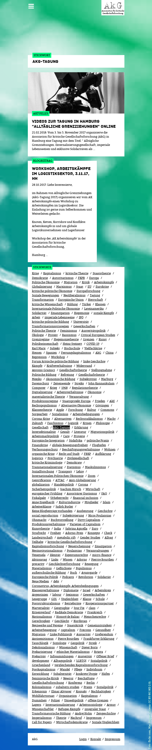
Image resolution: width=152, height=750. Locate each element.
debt (56, 581)
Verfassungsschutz (45, 449)
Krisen (87, 423)
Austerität (85, 656)
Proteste (79, 436)
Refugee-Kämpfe (69, 709)
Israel (86, 590)
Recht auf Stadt (69, 454)
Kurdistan (80, 621)
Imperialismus (42, 718)
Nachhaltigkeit (101, 691)
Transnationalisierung (47, 467)
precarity (38, 564)
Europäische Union (71, 300)
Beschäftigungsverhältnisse (81, 449)
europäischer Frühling (47, 493)
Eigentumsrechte (76, 555)
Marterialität (41, 608)
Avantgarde (89, 573)
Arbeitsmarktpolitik (45, 436)
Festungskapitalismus (76, 353)
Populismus (84, 568)
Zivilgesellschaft (78, 458)
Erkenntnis (39, 691)
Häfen (106, 674)
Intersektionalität (44, 432)
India (57, 529)
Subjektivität (88, 379)
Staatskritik (75, 625)
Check (108, 533)
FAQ (104, 493)
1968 (64, 388)
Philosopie (103, 423)
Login (83, 739)
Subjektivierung (73, 515)
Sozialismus (60, 414)
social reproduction (45, 515)
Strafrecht (39, 533)
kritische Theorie (77, 273)
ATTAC (60, 480)
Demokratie (40, 278)
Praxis (88, 687)
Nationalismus (42, 617)
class (92, 608)
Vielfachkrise (93, 348)
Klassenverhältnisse (45, 590)
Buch (73, 573)
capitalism (68, 630)
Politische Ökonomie (46, 282)
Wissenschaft (68, 647)
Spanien (51, 353)
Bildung (72, 304)
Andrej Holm (83, 713)
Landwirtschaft (42, 537)
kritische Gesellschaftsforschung (70, 542)
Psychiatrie (55, 458)
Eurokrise (102, 287)
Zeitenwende (61, 383)
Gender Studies (90, 537)
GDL (54, 599)
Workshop (58, 357)
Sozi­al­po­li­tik (105, 687)
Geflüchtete (64, 568)
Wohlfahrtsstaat (43, 696)
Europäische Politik (45, 577)
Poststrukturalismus (46, 603)
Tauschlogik (40, 643)
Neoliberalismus (74, 295)
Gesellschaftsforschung (48, 683)
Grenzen (88, 339)
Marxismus (64, 287)
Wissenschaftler (43, 709)
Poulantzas (74, 551)
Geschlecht (61, 621)
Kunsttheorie (41, 529)
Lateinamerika (94, 309)
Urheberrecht (59, 498)
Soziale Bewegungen (45, 295)
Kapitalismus (52, 273)
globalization (41, 484)
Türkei (86, 304)
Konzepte (94, 533)
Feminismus (68, 331)
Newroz (68, 678)
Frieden (100, 401)
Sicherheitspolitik (44, 489)
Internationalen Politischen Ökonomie (57, 476)
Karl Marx (39, 348)
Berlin (90, 683)
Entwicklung (40, 674)
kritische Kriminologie (47, 462)
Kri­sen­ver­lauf (41, 612)
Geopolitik (77, 643)
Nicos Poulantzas (99, 515)
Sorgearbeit (40, 414)
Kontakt (81, 691)
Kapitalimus (89, 696)
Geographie (61, 608)
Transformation (43, 300)
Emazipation (103, 546)
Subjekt (55, 348)
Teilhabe (37, 542)
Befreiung (67, 375)
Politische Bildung (44, 375)
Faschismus (55, 423)
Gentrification (41, 480)
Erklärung (81, 427)
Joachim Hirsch (70, 489)
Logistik (73, 423)
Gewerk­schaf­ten (94, 595)
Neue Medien (40, 581)
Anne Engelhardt (43, 502)
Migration (70, 282)
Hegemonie (81, 313)
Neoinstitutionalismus (47, 551)
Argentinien (40, 595)
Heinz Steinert (72, 344)
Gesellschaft (40, 427)
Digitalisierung (42, 392)
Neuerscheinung (79, 546)
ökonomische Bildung (60, 379)
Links (54, 559)
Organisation (68, 696)
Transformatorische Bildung (51, 713)
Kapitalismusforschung (48, 546)
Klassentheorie (42, 410)
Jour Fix (79, 608)
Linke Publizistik (61, 634)
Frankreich (94, 612)
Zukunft (37, 423)
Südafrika (75, 440)
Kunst (103, 339)
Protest (53, 335)
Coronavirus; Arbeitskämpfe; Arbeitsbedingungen (65, 586)
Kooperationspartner (100, 603)
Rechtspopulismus (44, 405)
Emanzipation (60, 313)
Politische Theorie (44, 331)
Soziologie (59, 643)
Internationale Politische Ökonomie (56, 309)
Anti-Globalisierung (82, 480)
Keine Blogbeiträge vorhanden (52, 511)
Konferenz (75, 683)
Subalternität (62, 674)
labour (56, 595)
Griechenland (41, 665)
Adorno (82, 559)
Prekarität (39, 656)
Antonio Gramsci (43, 370)
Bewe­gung (91, 564)
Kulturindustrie (69, 502)
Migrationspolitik (102, 432)
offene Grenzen (98, 700)
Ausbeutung (85, 511)
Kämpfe (37, 366)
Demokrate (74, 462)
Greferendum (104, 634)
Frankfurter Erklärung (98, 639)
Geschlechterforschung (64, 564)
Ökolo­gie (38, 335)
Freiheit (55, 533)
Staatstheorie (102, 273)
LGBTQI (81, 661)
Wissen (67, 559)
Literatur (80, 432)
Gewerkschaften (84, 326)
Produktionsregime (45, 401)
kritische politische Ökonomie (52, 291)
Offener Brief (105, 656)
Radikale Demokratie (69, 612)
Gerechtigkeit (41, 621)
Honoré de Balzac (68, 617)
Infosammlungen (62, 656)
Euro (95, 529)
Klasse (87, 599)
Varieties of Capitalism (85, 524)
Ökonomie (94, 392)
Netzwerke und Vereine (47, 625)
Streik (93, 643)
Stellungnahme (101, 370)
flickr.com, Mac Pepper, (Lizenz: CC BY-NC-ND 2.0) (149, 711)
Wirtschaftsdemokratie (72, 722)
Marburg (107, 379)
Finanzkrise (40, 445)
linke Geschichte (94, 361)
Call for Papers (42, 722)
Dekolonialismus (43, 647)
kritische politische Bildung (50, 322)
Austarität (83, 634)
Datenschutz (40, 383)
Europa (94, 278)
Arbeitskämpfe (104, 282)
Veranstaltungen (97, 551)
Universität (81, 322)
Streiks (79, 383)
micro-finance (101, 555)
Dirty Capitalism (89, 520)
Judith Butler (64, 506)
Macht (111, 419)
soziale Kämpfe (104, 313)
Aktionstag (39, 559)
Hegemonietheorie (66, 339)
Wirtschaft (93, 489)
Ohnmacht (39, 520)
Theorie (61, 718)
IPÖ (81, 317)
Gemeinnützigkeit (100, 625)
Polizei (55, 700)
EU (89, 287)
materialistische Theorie (48, 397)
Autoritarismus (63, 278)
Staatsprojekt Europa (76, 401)
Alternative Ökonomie (76, 405)
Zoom (91, 476)
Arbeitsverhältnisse (70, 392)
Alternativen (63, 419)
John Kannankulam (101, 383)
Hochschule (72, 348)
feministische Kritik (45, 678)
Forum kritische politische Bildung (55, 361)
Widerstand (84, 366)
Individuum (94, 669)
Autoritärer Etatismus (82, 493)
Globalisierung (42, 287)
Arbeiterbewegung (44, 630)
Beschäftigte (86, 678)
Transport (65, 471)
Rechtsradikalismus (89, 419)
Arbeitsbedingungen (86, 414)
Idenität (55, 555)
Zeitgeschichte (106, 713)
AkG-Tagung (61, 427)
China (110, 353)
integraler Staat (95, 709)
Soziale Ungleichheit (105, 722)
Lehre (80, 471)
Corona (83, 484)
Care (66, 436)
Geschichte (105, 511)
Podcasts (68, 577)
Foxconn (85, 630)
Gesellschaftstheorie (73, 370)
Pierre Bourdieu (68, 639)
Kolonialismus (42, 687)
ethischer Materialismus (73, 652)
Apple (60, 410)
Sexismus (72, 595)
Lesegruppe (39, 599)
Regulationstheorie (85, 388)
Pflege (78, 669)
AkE (112, 401)
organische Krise (43, 454)
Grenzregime (40, 339)
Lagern (36, 705)
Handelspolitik (64, 484)
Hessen (37, 353)
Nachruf (76, 718)
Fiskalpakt (39, 498)
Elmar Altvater (61, 691)
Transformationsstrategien (50, 326)
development (40, 661)
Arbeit (36, 317)
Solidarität (39, 313)
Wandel (65, 669)
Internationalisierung (60, 705)
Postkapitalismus (43, 669)
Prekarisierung (42, 652)
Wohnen (109, 449)
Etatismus (74, 467)
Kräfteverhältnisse (59, 366)
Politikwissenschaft (45, 344)
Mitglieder (91, 502)
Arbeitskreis (103, 590)
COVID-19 (92, 344)
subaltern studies (67, 687)
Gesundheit (103, 630)
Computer (39, 388)
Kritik (86, 282)
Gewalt (65, 432)
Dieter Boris (90, 647)
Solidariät (104, 577)
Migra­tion (39, 634)
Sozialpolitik (99, 661)
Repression (39, 357)
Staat (79, 287)
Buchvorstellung (62, 520)
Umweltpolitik (73, 700)
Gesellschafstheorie (91, 375)
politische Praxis (98, 440)
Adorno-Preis (74, 533)
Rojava (98, 652)
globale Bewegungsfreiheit (70, 445)
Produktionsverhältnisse (48, 524)
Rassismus (69, 335)
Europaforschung (88, 291)
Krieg (53, 388)
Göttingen (102, 405)
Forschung (75, 410)
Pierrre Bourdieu (102, 559)
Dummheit (39, 700)
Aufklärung (103, 454)
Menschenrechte (95, 617)
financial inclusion (85, 498)
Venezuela (39, 555)
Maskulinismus (95, 467)
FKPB (81, 278)
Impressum (94, 718)
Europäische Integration (48, 440)
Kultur (91, 410)
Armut (111, 705)
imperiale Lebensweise (60, 317)
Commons (107, 410)
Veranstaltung (79, 397)
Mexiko (37, 379)
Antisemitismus (43, 639)
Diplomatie (70, 590)
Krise (35, 273)
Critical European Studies (98, 335)
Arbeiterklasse (41, 506)
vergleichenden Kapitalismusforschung (81, 665)
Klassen (100, 304)
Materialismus (42, 568)
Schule (100, 599)
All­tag (109, 537)
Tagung (95, 295)
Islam (106, 502)
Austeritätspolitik (93, 331)
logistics (37, 458)
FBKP (87, 454)
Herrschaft (95, 300)
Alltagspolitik (63, 661)
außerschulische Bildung (49, 573)
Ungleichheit (69, 599)
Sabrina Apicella (76, 529)
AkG (98, 353)
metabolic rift (66, 537)
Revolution (85, 577)
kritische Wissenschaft (47, 304)
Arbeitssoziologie (90, 705)
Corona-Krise (41, 419)
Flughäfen (99, 445)
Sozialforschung (43, 471)
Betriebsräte (73, 603)
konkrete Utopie (86, 674)
